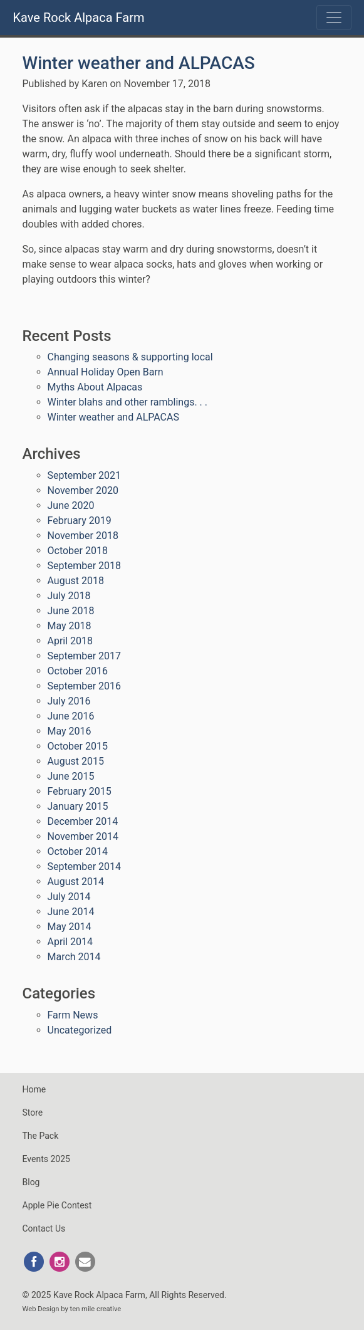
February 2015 (80, 791)
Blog (31, 1182)
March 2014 (74, 957)
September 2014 (85, 866)
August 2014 (76, 882)
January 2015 (78, 806)
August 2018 (76, 581)
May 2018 (69, 626)
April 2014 (70, 942)
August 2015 (76, 761)
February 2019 (80, 520)
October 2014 (78, 851)
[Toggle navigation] (333, 17)
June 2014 (71, 912)
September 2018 (85, 566)
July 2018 (69, 596)
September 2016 (85, 686)
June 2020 (71, 505)
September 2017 (85, 656)
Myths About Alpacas (95, 387)
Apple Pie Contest (57, 1205)
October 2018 (78, 551)
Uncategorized (80, 1030)
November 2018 (83, 536)
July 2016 (69, 701)
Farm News (73, 1015)
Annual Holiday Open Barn (106, 372)
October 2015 (78, 746)
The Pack (41, 1136)
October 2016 (78, 671)
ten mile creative (96, 1309)
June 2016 (71, 716)
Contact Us (44, 1228)
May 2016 (69, 731)
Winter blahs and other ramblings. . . (128, 402)
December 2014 (83, 821)
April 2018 (70, 641)
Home (34, 1089)
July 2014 (69, 897)
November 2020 (83, 490)
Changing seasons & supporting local (130, 357)
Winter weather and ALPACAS (139, 63)
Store (33, 1112)
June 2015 (71, 776)
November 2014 (83, 836)
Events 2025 (46, 1159)
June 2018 (71, 611)
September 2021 (85, 475)
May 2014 (69, 927)
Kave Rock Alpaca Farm (79, 17)
